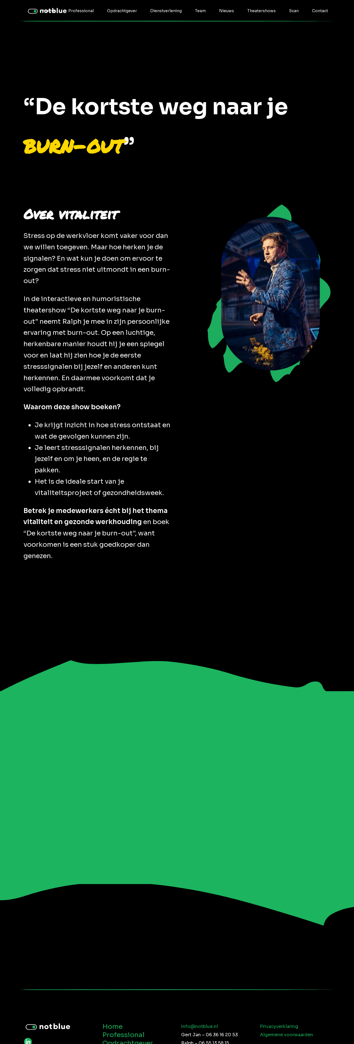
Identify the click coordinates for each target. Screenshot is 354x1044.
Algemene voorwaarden (286, 1035)
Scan (294, 10)
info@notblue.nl (199, 1026)
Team (200, 10)
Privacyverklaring (279, 1026)
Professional (81, 10)
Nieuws (226, 10)
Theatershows (261, 10)
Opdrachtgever (122, 10)
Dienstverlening (166, 10)
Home (49, 10)
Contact (320, 10)
